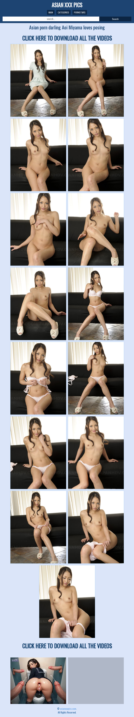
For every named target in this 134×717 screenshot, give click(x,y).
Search (115, 18)
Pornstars (79, 12)
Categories (63, 12)
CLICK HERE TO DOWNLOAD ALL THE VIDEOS (67, 38)
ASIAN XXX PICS (67, 5)
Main (51, 12)
